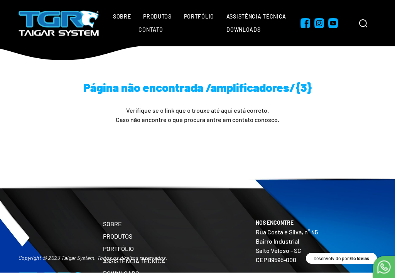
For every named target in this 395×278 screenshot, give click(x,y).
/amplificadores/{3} (259, 87)
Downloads (243, 29)
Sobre (122, 16)
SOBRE (112, 223)
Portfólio (199, 16)
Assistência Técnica (256, 16)
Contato (150, 29)
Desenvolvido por (341, 258)
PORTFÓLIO (118, 248)
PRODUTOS (117, 236)
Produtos (157, 16)
